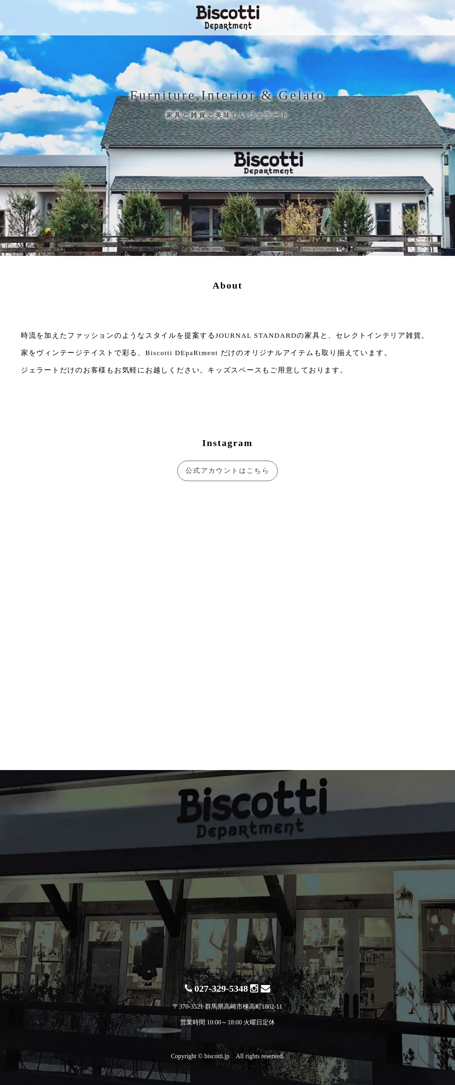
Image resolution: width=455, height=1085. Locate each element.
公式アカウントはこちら (227, 470)
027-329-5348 (216, 988)
